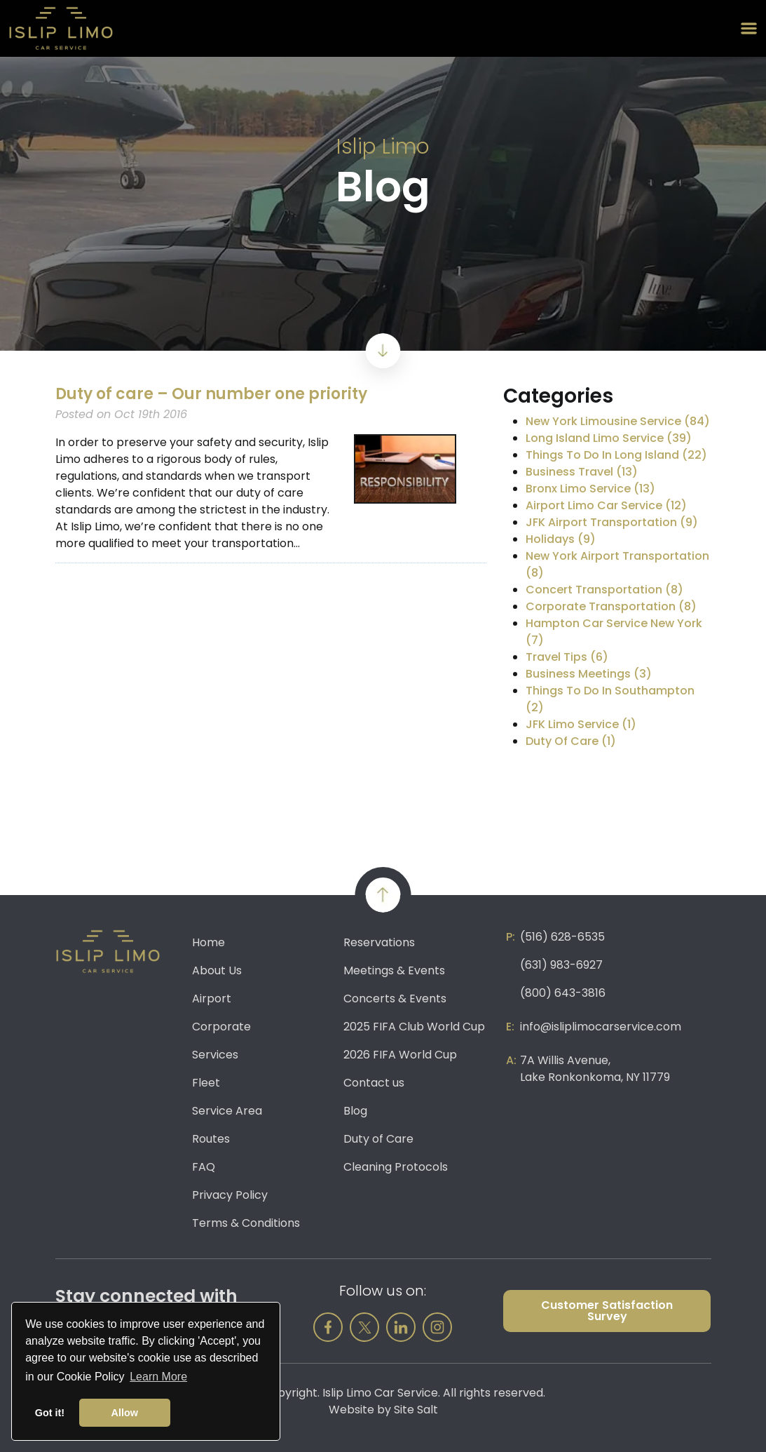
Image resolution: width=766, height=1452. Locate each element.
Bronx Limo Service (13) (590, 488)
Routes (211, 1139)
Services (215, 1055)
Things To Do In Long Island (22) (616, 455)
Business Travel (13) (582, 472)
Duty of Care (378, 1139)
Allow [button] (124, 1412)
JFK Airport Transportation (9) (612, 522)
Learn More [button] (158, 1377)
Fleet (206, 1083)
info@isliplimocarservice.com (600, 1027)
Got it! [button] (49, 1412)
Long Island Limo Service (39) (609, 438)
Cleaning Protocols (395, 1167)
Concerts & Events (394, 998)
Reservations (379, 942)
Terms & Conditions (246, 1223)
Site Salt (416, 1409)
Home (208, 942)
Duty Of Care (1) (571, 741)
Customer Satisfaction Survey (607, 1310)
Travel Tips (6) (567, 657)
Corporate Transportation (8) (611, 606)
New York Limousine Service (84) (618, 421)
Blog (355, 1111)
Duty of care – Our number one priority (211, 394)
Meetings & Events (394, 970)
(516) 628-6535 (562, 937)
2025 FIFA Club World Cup (414, 1027)
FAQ (203, 1167)
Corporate (221, 1027)
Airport (211, 998)
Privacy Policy (230, 1195)
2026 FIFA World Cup (400, 1055)
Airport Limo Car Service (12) (606, 505)
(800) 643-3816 (563, 993)
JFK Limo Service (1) (581, 724)
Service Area (227, 1111)
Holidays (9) (561, 539)
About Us (217, 970)
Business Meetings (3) (589, 674)
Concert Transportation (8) (604, 590)
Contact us (373, 1083)
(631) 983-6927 (561, 965)
